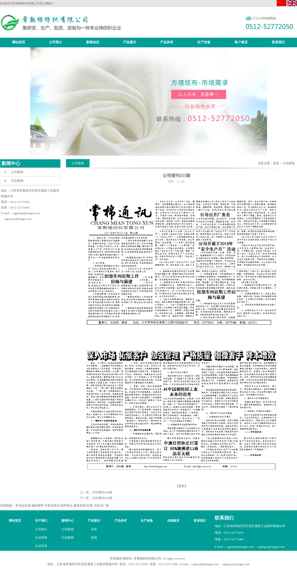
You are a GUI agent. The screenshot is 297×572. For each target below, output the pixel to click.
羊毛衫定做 (23, 505)
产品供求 (166, 42)
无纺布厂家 (101, 505)
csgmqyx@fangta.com (18, 219)
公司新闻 (17, 172)
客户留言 (241, 42)
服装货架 (80, 505)
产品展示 (129, 42)
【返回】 (181, 486)
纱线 (94, 537)
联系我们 (278, 42)
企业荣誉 (41, 537)
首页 (276, 163)
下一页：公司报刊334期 (96, 498)
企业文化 (41, 546)
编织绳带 (37, 505)
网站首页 (18, 42)
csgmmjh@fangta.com (26, 213)
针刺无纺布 (52, 505)
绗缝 (90, 505)
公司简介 (55, 42)
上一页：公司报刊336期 (96, 492)
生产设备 (203, 42)
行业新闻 (17, 180)
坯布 (94, 529)
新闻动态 (92, 42)
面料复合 (67, 505)
